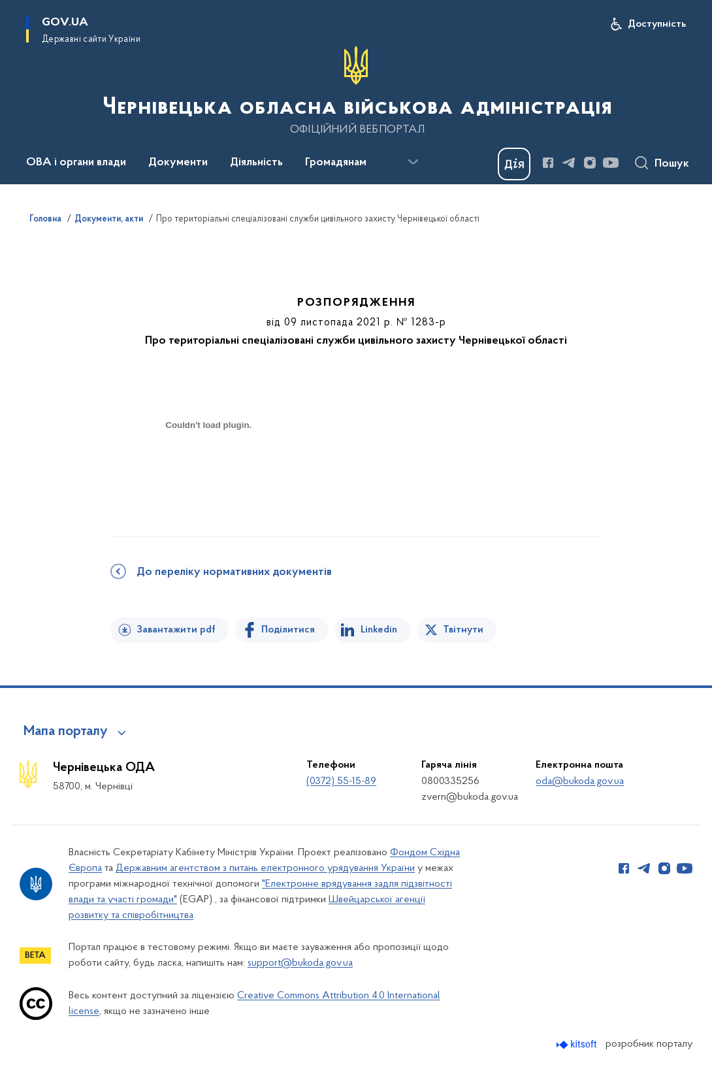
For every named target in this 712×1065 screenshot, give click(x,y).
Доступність (657, 24)
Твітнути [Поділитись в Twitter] (463, 630)
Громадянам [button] (335, 163)
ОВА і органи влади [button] (76, 163)
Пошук (672, 164)
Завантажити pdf (176, 630)
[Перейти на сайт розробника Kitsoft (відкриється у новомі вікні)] (578, 1044)
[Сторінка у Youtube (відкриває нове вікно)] (611, 163)
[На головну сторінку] (356, 91)
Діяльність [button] (256, 163)
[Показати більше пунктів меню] (413, 162)
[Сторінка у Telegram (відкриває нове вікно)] (569, 163)
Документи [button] (178, 163)
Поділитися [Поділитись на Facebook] (288, 630)
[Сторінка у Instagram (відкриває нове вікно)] (590, 163)
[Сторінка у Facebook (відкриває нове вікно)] (548, 163)
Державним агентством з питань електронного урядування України (265, 868)
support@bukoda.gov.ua (300, 963)
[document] (208, 471)
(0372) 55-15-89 (341, 781)
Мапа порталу (66, 732)
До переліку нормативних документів (234, 572)
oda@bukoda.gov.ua (580, 781)
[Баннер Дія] (514, 164)
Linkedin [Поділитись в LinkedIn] (379, 630)
